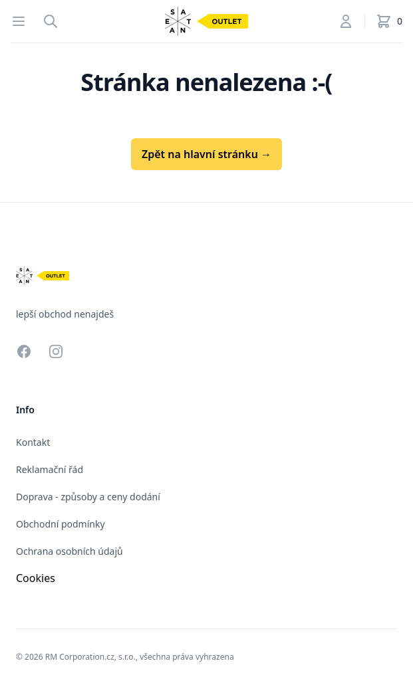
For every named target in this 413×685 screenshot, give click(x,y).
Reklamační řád (49, 469)
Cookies (35, 578)
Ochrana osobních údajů (69, 551)
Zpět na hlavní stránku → (206, 154)
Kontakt (33, 442)
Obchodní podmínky (60, 524)
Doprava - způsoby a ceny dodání (88, 496)
